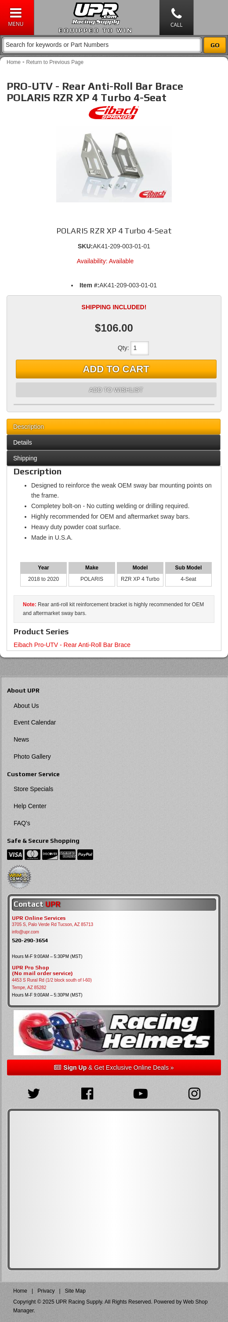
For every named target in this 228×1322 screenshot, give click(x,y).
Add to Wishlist (116, 389)
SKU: (85, 246)
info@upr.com (25, 932)
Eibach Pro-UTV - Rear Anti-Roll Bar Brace (72, 644)
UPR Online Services (38, 918)
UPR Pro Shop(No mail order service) (42, 971)
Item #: (89, 285)
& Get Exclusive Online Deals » (114, 1067)
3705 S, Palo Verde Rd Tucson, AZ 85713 (52, 924)
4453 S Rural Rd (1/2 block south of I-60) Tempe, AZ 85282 (52, 984)
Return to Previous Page (54, 62)
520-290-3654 (30, 940)
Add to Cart (116, 369)
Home (14, 62)
